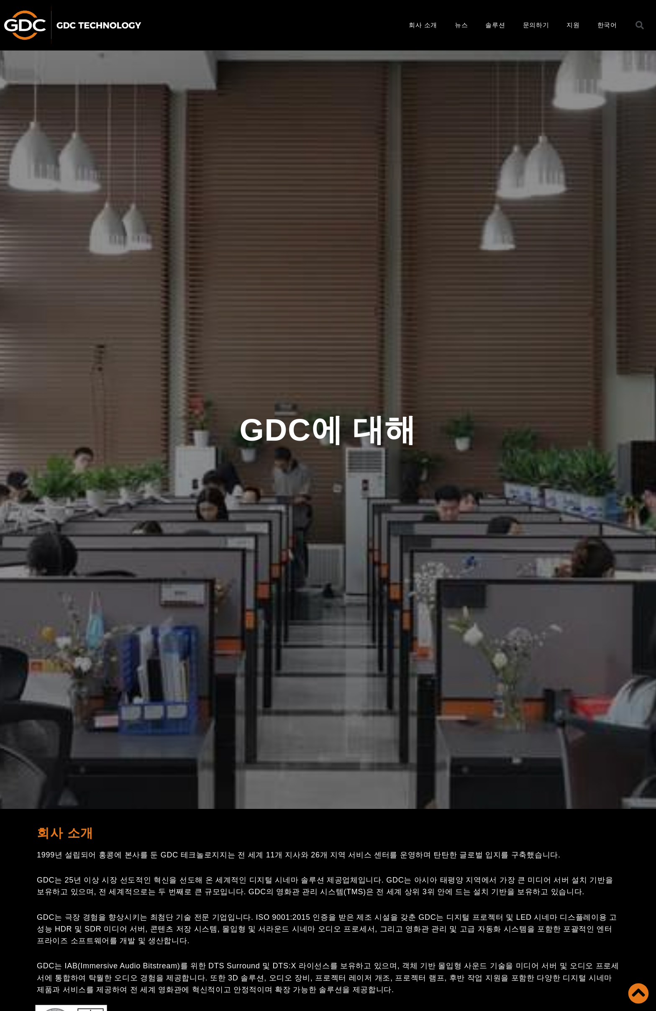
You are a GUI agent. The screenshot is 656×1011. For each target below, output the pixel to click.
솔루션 (495, 24)
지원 (572, 24)
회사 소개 (423, 24)
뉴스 (461, 24)
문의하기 (536, 24)
